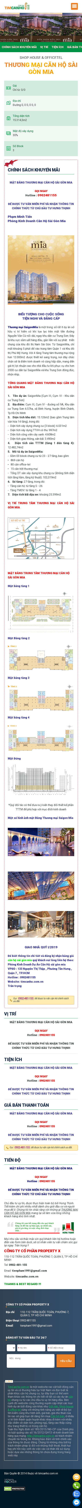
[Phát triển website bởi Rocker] (10, 1477)
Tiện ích (58, 47)
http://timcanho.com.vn (40, 1435)
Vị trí (44, 47)
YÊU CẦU (66, 1361)
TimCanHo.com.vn (18, 1387)
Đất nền (53, 1406)
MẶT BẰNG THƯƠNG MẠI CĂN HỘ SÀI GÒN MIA (41, 182)
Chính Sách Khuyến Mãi (19, 47)
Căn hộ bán (57, 1416)
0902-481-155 (26, 998)
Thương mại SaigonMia (23, 327)
